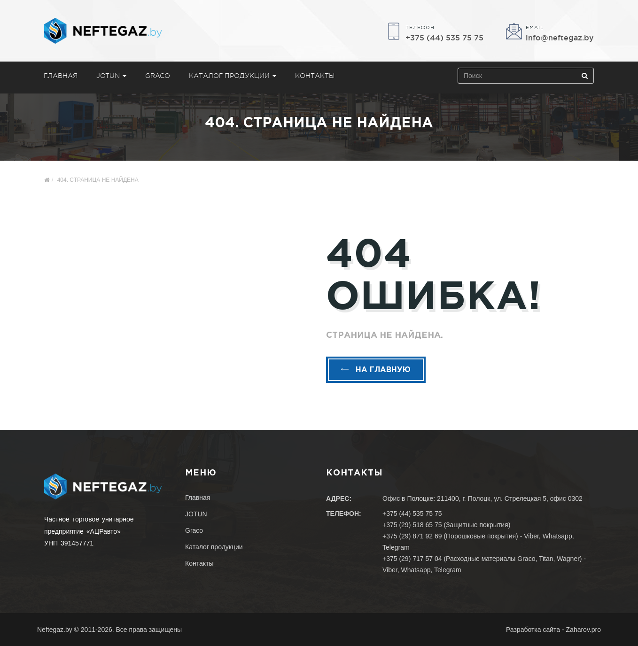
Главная (61, 75)
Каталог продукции (232, 75)
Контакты (315, 75)
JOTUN (111, 75)
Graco (157, 75)
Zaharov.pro (583, 629)
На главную (376, 370)
